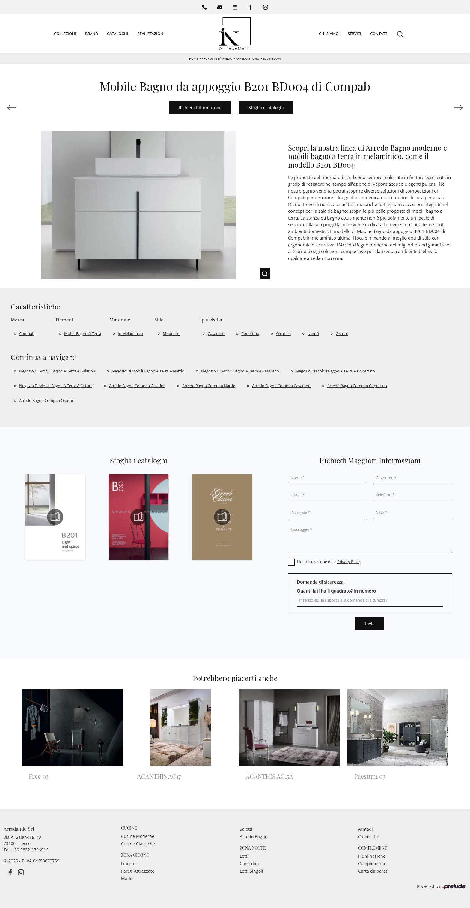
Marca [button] (17, 320)
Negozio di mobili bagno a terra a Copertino (335, 371)
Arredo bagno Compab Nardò (208, 385)
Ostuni (342, 333)
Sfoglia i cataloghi (266, 107)
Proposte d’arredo (217, 58)
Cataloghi (117, 33)
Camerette (368, 836)
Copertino (250, 333)
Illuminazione (371, 856)
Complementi (371, 863)
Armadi (365, 829)
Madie (127, 878)
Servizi (354, 33)
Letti (244, 856)
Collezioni (65, 33)
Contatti (379, 33)
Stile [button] (159, 320)
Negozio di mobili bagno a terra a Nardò (148, 371)
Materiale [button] (119, 320)
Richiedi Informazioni (200, 107)
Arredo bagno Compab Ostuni (46, 400)
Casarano (216, 333)
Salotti (246, 829)
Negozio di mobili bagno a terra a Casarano (240, 371)
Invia (370, 623)
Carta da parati (373, 871)
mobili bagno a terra (82, 333)
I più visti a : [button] (212, 320)
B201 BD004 (272, 58)
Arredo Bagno (247, 58)
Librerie (129, 863)
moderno (171, 333)
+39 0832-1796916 (30, 849)
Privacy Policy (349, 561)
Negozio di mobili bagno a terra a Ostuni (55, 385)
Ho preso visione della (329, 561)
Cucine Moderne (137, 836)
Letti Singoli (251, 871)
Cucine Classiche (138, 844)
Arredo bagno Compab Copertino (357, 385)
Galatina (283, 333)
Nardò (313, 333)
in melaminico (130, 333)
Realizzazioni (151, 33)
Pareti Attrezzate (137, 871)
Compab (26, 333)
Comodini (249, 863)
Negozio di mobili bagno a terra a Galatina (57, 371)
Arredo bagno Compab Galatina (137, 385)
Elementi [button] (65, 320)
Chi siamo (329, 33)
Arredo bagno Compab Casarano (281, 385)
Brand (91, 33)
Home (193, 58)
